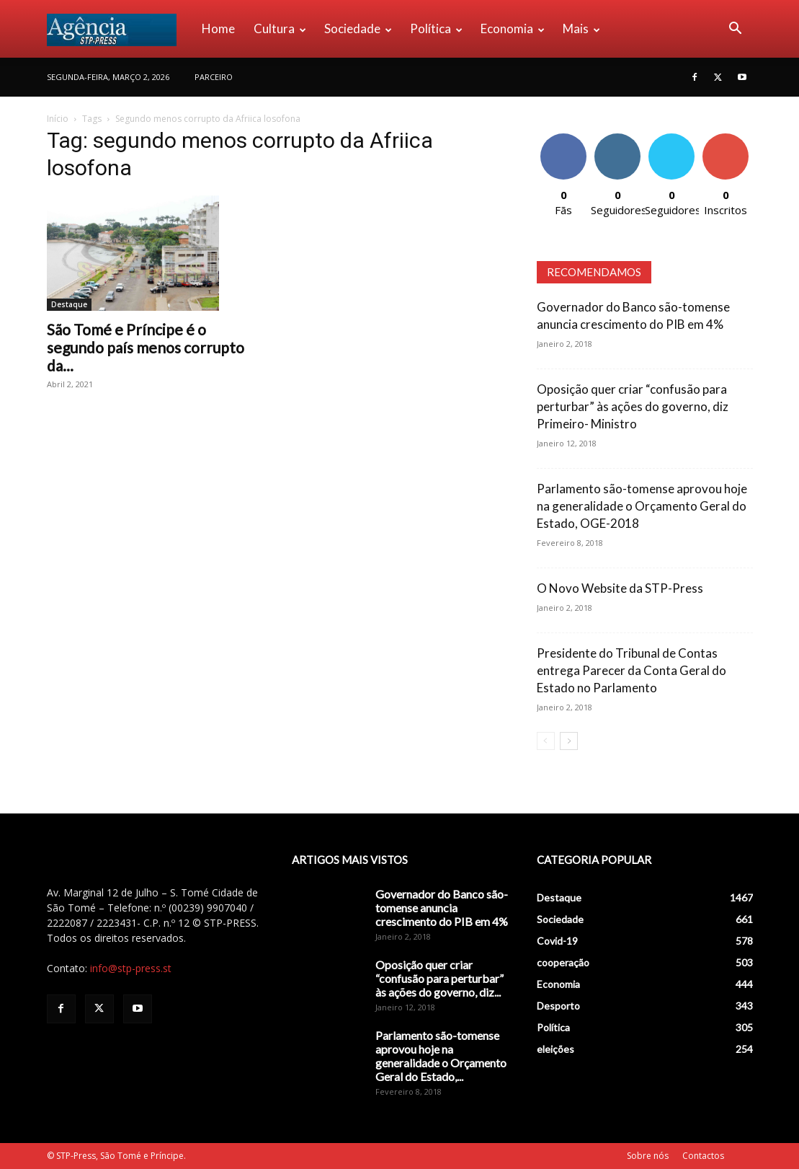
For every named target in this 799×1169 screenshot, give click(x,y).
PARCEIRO (214, 76)
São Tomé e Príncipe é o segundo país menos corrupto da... (145, 347)
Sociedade (358, 28)
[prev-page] (546, 741)
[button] (735, 30)
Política (436, 28)
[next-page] (569, 741)
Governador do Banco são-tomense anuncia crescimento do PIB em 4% (441, 907)
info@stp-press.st (130, 968)
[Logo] (119, 29)
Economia (513, 28)
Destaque (69, 304)
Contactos (703, 1156)
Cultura (280, 28)
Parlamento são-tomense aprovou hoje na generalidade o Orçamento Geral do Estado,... (440, 1055)
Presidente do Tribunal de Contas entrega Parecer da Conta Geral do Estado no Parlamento (631, 670)
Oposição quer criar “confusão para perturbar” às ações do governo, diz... (439, 978)
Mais (581, 28)
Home (218, 28)
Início (57, 119)
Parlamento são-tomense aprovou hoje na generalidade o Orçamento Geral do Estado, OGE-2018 (642, 506)
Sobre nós (648, 1156)
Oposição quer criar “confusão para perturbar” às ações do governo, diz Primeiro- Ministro (632, 406)
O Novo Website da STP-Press (620, 588)
